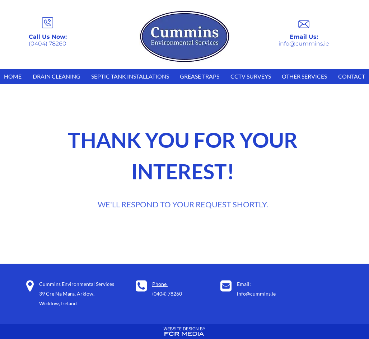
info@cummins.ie (304, 43)
